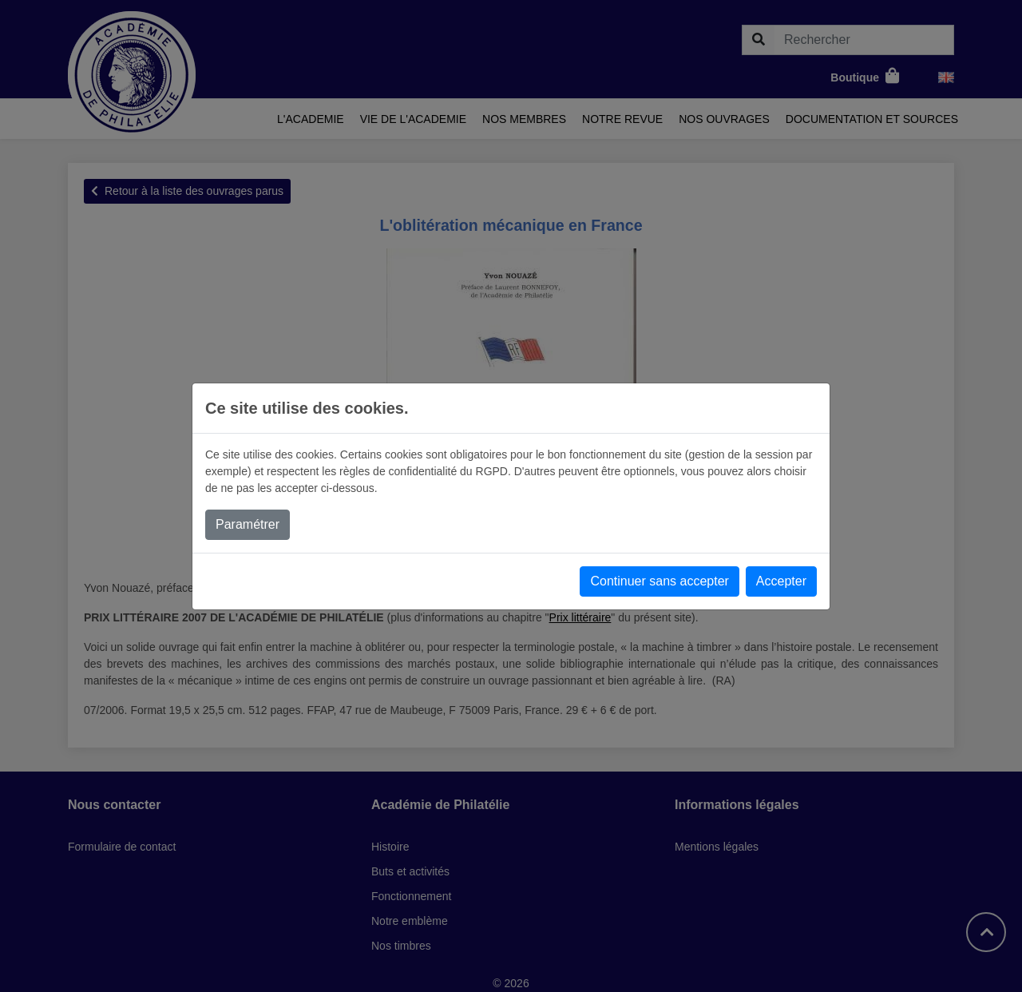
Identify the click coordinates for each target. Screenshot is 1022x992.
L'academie (310, 119)
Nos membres (524, 119)
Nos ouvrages (724, 119)
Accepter (781, 581)
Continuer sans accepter (659, 581)
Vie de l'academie (413, 119)
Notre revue (622, 119)
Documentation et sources (872, 119)
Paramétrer (247, 524)
